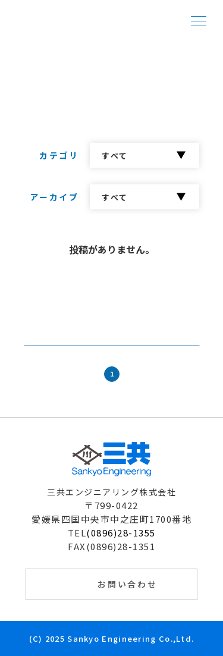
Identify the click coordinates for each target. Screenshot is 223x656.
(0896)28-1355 (121, 532)
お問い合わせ (128, 584)
